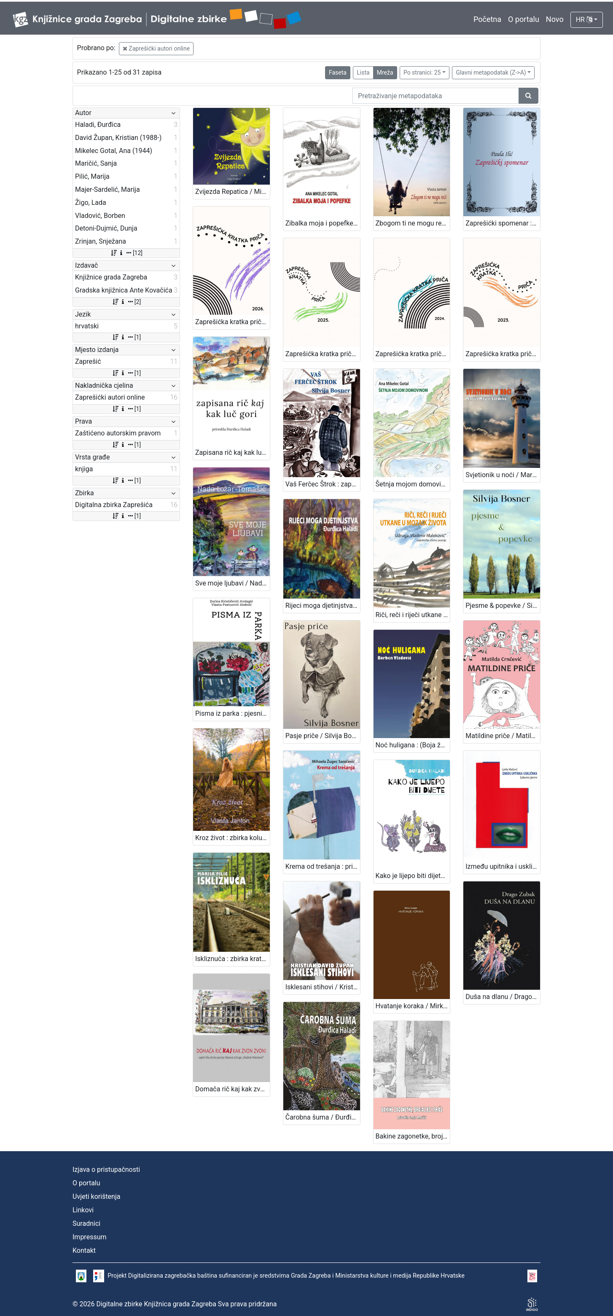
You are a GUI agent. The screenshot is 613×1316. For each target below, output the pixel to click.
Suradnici (86, 1223)
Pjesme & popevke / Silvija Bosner (502, 606)
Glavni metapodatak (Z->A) (491, 72)
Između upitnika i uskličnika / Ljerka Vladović (502, 866)
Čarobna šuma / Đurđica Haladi (322, 1117)
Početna (487, 19)
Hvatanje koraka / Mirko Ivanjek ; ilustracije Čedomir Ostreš (413, 1006)
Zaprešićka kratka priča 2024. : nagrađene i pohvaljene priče (413, 354)
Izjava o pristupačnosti (106, 1170)
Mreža (385, 72)
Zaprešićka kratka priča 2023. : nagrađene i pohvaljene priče (502, 354)
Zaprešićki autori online (156, 48)
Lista (363, 72)
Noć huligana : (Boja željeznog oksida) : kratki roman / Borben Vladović (413, 745)
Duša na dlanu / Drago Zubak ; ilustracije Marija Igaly (502, 997)
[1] (126, 337)
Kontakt (84, 1250)
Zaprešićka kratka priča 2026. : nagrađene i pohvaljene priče (232, 322)
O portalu (523, 19)
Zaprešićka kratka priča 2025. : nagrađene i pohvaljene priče (322, 354)
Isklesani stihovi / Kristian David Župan (322, 987)
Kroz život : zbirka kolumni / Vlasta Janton (232, 838)
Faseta (338, 72)
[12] (126, 253)
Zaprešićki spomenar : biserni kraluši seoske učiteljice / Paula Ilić (502, 223)
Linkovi (83, 1210)
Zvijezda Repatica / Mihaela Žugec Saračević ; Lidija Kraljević (232, 192)
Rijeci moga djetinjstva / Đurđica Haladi (322, 606)
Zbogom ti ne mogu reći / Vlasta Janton (413, 223)
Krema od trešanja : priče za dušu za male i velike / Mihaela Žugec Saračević (322, 866)
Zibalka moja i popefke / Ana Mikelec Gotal (322, 223)
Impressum (90, 1237)
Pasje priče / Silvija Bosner (322, 736)
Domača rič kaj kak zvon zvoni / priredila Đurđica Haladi (232, 1089)
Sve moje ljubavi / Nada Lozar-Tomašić (232, 583)
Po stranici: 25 (422, 72)
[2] (126, 301)
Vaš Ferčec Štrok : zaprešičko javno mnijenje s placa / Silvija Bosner (322, 484)
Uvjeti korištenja (96, 1196)
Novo (555, 19)
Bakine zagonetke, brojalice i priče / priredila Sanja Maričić (413, 1136)
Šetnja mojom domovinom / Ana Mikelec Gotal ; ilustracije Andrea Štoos (413, 484)
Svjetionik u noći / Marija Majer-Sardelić (502, 475)
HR (584, 20)
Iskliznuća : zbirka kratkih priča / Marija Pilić (232, 959)
